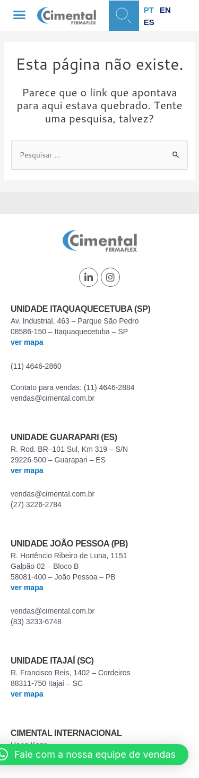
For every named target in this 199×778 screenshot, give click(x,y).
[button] (20, 15)
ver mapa (27, 342)
